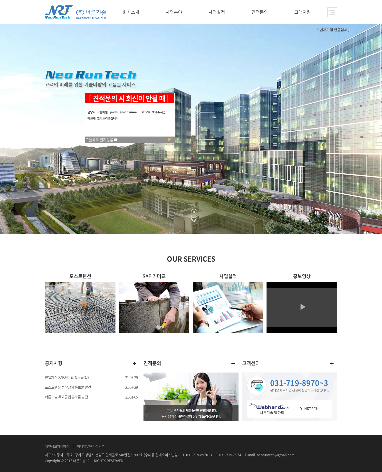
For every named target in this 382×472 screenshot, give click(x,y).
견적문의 (259, 12)
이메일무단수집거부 (91, 446)
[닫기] (171, 140)
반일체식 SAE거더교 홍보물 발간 (68, 377)
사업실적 (217, 12)
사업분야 (174, 12)
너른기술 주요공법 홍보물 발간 (66, 397)
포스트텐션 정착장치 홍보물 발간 (68, 387)
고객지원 (302, 12)
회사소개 (131, 12)
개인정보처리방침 (57, 446)
